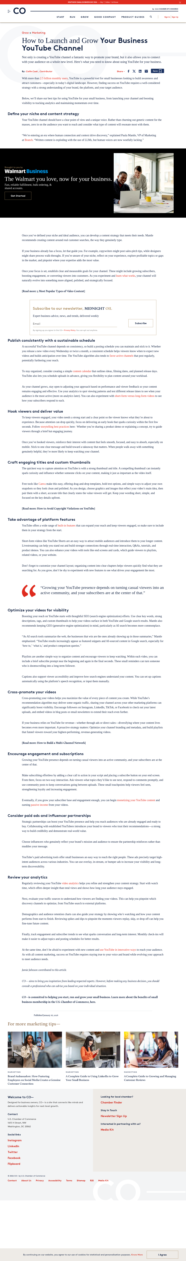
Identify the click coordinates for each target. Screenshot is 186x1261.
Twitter (13, 1152)
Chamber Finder (111, 1102)
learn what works (125, 275)
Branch (29, 140)
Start (60, 17)
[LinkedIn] (140, 71)
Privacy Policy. (70, 330)
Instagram (15, 1140)
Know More (137, 1254)
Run (72, 17)
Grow (85, 17)
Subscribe (141, 323)
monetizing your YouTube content (136, 800)
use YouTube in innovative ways (118, 949)
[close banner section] (180, 2)
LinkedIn (13, 1146)
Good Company (105, 17)
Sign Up (175, 17)
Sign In (167, 17)
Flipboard (14, 1163)
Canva (42, 483)
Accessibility (54, 1180)
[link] (151, 17)
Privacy (40, 1180)
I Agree (162, 1254)
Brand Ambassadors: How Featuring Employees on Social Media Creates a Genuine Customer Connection (34, 1080)
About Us (26, 1180)
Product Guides (132, 17)
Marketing (38, 32)
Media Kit (107, 1129)
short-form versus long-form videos (134, 395)
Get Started (18, 195)
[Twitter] (134, 71)
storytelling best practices (55, 426)
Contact (12, 1180)
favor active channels (121, 355)
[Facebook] (128, 71)
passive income (39, 804)
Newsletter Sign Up (114, 1116)
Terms (69, 1180)
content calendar (82, 371)
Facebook (14, 1158)
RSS (92, 1180)
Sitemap (81, 1180)
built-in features (66, 525)
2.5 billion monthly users (54, 78)
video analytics (70, 883)
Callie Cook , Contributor (39, 71)
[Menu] (9, 11)
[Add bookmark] (157, 71)
